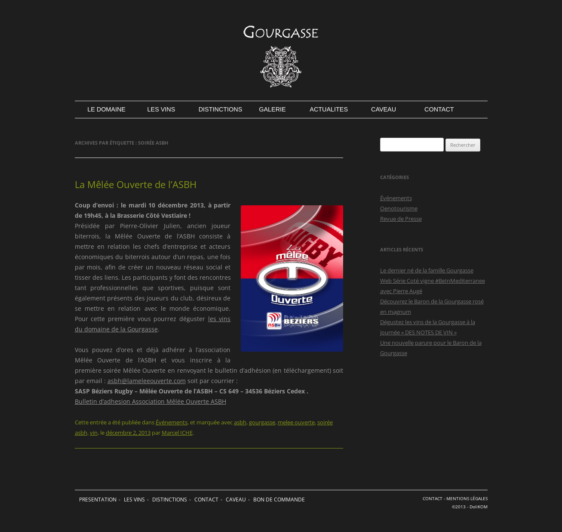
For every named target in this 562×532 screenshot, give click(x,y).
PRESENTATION (98, 499)
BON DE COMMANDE (279, 499)
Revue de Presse (401, 219)
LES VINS (161, 109)
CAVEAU (383, 109)
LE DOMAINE (105, 109)
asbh (240, 422)
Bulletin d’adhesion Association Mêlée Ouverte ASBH (150, 401)
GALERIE (272, 109)
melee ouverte (296, 422)
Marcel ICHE (177, 432)
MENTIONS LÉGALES (467, 498)
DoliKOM (479, 507)
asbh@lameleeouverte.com (146, 381)
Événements (171, 422)
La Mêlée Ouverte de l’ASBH (136, 184)
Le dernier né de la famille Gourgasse (426, 270)
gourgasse (262, 422)
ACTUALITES (328, 109)
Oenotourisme (399, 208)
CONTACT (439, 109)
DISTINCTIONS (217, 109)
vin (94, 432)
